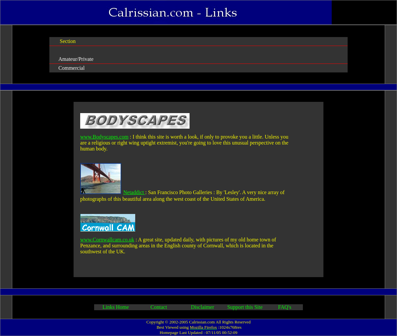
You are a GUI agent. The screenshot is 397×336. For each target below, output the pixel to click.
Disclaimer (202, 307)
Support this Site (245, 307)
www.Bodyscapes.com (104, 137)
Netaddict (134, 192)
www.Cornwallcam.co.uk (107, 239)
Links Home (115, 307)
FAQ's (284, 307)
